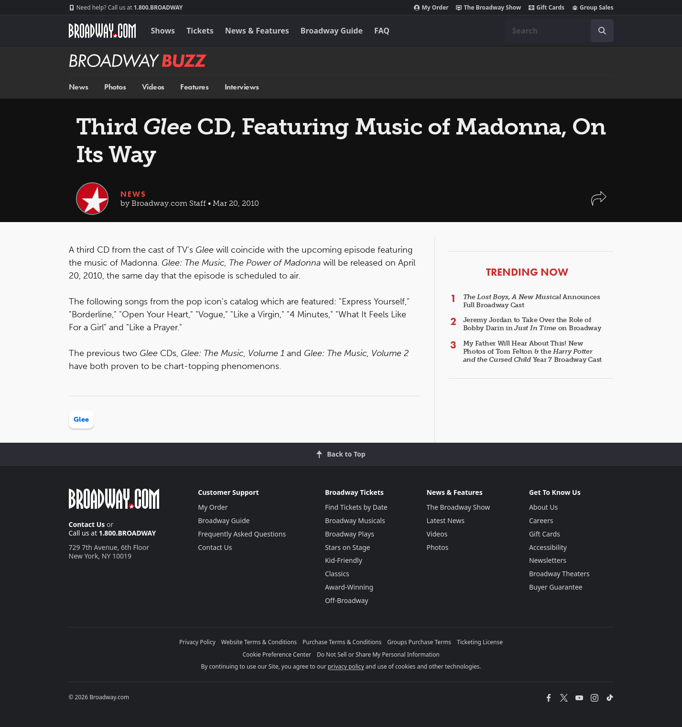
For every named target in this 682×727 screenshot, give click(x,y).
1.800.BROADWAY (126, 7)
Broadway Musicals (355, 520)
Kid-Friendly (343, 560)
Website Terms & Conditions (259, 642)
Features (194, 86)
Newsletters (547, 560)
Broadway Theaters (559, 573)
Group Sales (592, 7)
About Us (543, 507)
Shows (163, 30)
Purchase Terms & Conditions (342, 642)
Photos (115, 86)
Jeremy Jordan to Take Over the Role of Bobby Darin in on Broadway (532, 324)
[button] (598, 203)
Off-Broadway (346, 600)
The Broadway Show (488, 7)
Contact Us (87, 524)
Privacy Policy (197, 642)
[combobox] (559, 30)
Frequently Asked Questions (242, 533)
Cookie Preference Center (276, 654)
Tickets (200, 30)
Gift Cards (546, 7)
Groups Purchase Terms (419, 642)
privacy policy (346, 666)
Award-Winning (349, 587)
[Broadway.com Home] (102, 30)
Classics (337, 573)
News (78, 86)
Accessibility (548, 547)
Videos (153, 86)
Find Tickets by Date (356, 507)
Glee (81, 419)
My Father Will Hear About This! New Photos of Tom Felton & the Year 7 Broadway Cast (532, 351)
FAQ (382, 30)
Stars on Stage (347, 547)
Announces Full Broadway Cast (531, 301)
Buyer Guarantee (556, 587)
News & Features (257, 30)
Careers (541, 520)
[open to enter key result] (602, 30)
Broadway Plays (349, 533)
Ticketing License (480, 642)
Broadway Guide (332, 30)
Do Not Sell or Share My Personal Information (378, 654)
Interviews (242, 86)
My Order (431, 7)
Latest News (445, 520)
